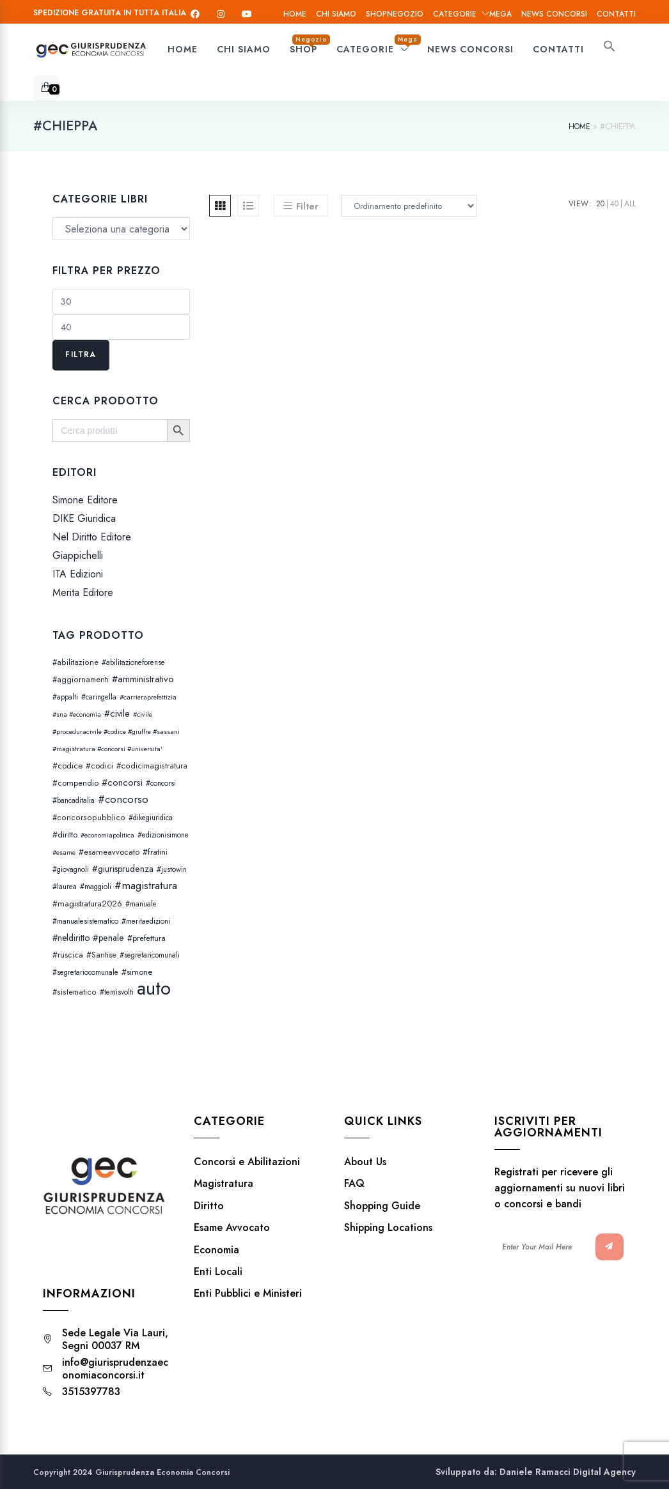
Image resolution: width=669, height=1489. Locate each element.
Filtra (80, 354)
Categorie (472, 14)
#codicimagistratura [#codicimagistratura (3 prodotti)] (151, 766)
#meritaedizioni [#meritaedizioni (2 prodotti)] (146, 921)
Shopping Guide (382, 1206)
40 (614, 204)
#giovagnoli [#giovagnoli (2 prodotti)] (70, 869)
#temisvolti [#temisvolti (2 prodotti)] (117, 992)
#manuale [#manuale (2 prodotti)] (141, 904)
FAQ (354, 1184)
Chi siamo (336, 14)
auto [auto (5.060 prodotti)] (154, 988)
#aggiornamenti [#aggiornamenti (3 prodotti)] (80, 679)
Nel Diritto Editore (91, 537)
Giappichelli (77, 555)
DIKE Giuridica (84, 518)
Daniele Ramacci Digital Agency (568, 1471)
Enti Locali (218, 1272)
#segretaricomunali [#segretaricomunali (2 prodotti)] (150, 955)
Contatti (616, 14)
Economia (216, 1250)
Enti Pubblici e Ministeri (248, 1294)
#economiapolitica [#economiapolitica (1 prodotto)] (107, 835)
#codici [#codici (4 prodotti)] (99, 766)
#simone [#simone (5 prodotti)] (137, 972)
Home (294, 14)
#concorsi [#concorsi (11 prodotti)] (122, 782)
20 (600, 204)
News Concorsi (554, 14)
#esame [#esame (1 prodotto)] (63, 852)
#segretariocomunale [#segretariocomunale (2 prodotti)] (85, 972)
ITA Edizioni (77, 574)
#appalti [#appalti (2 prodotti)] (65, 697)
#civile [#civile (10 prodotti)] (117, 713)
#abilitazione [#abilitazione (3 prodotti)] (75, 662)
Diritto (209, 1206)
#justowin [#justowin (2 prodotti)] (172, 869)
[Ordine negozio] (407, 206)
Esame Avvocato (232, 1228)
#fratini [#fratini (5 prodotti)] (155, 852)
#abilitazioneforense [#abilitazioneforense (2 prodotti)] (133, 662)
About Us (365, 1162)
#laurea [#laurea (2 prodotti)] (64, 887)
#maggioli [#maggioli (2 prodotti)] (95, 887)
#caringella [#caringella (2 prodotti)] (98, 697)
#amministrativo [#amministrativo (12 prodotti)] (143, 679)
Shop (394, 14)
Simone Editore (85, 500)
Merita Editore (82, 593)
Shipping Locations (388, 1228)
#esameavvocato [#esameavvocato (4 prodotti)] (109, 852)
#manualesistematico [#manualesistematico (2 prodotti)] (85, 921)
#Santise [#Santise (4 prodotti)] (101, 955)
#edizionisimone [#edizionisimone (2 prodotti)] (163, 835)
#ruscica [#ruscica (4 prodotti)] (67, 955)
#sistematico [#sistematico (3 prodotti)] (74, 992)
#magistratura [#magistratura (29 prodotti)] (145, 885)
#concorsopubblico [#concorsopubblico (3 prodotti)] (88, 817)
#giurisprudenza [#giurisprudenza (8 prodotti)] (122, 868)
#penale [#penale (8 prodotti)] (108, 937)
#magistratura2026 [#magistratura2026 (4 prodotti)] (87, 903)
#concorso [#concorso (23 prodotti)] (123, 799)
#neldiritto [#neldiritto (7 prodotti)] (71, 937)
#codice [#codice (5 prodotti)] (67, 766)
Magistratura (223, 1184)
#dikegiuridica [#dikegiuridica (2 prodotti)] (151, 818)
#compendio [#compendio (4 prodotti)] (75, 783)
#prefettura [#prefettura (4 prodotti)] (146, 938)
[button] (610, 49)
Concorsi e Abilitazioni (247, 1162)
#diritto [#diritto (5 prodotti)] (64, 834)
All (630, 204)
